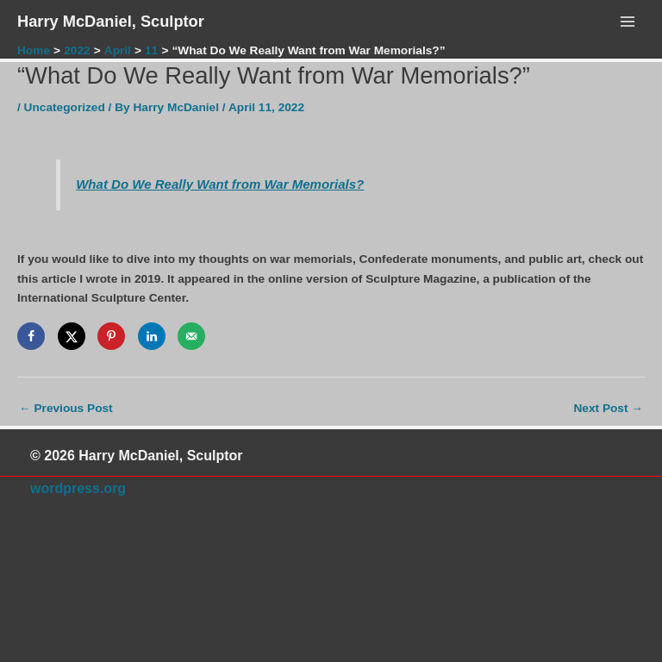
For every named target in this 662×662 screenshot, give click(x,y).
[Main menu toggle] (628, 21)
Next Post (608, 408)
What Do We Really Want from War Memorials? (220, 184)
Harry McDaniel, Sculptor (110, 21)
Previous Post (66, 408)
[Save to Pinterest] (111, 336)
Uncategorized (64, 107)
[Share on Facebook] (31, 336)
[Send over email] (191, 336)
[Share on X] (71, 336)
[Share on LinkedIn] (152, 336)
